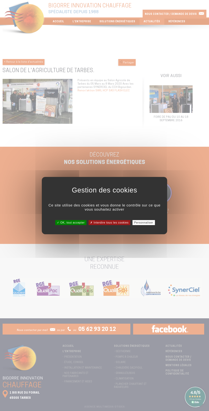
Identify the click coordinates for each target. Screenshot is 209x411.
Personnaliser (143, 222)
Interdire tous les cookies (109, 222)
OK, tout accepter (71, 222)
